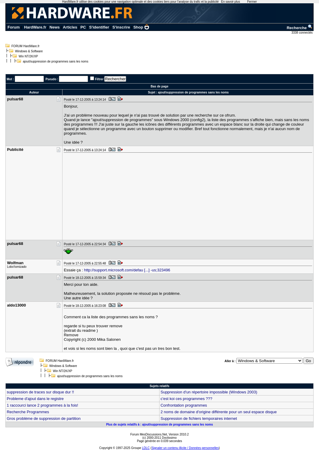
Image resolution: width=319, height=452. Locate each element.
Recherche (299, 28)
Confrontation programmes (183, 405)
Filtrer (99, 79)
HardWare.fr (35, 27)
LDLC (146, 448)
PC (83, 27)
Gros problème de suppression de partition (44, 418)
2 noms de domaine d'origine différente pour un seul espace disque (218, 412)
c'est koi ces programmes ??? (186, 398)
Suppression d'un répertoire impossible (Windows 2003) (208, 392)
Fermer (252, 1)
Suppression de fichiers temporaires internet (198, 418)
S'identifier (99, 27)
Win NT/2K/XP (28, 56)
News (55, 27)
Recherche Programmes (28, 412)
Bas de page (160, 86)
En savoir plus (230, 1)
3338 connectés (302, 32)
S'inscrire (121, 27)
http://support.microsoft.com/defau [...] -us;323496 (127, 270)
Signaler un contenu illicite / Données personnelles (185, 448)
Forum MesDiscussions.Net (148, 434)
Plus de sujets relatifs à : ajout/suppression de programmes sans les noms (159, 424)
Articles (70, 27)
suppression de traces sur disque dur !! (40, 392)
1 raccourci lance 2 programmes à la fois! (42, 405)
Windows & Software (29, 51)
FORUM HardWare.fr (25, 46)
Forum (14, 27)
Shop (141, 27)
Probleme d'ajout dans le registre (35, 398)
